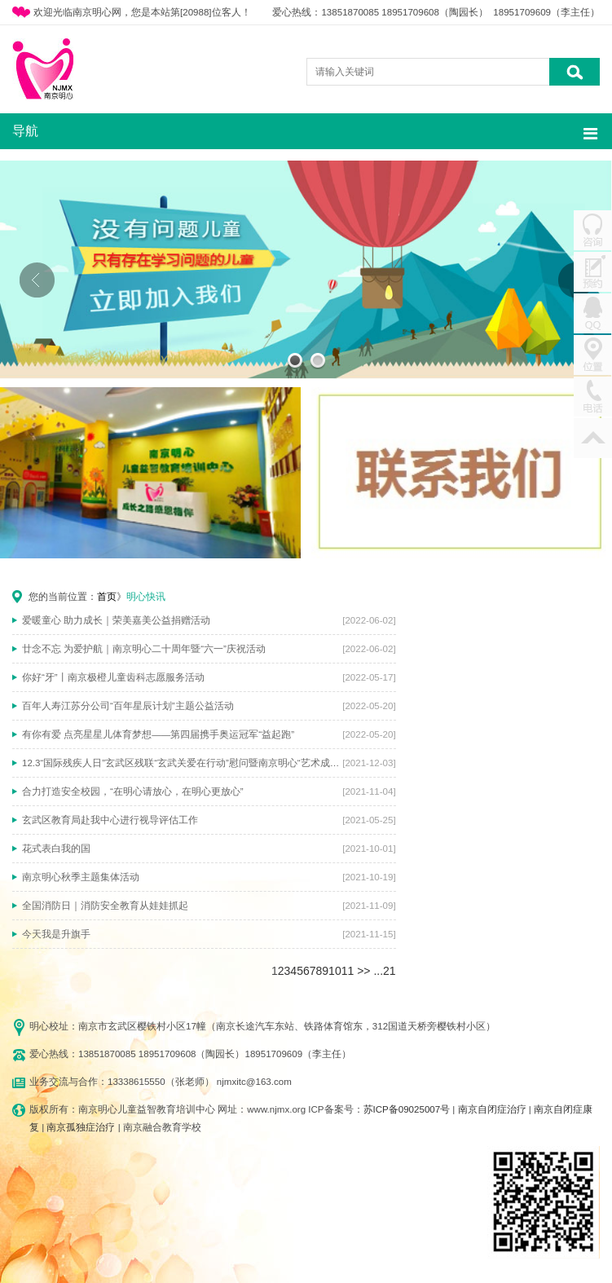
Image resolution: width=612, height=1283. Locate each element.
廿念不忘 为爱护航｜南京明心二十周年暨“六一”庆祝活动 (144, 649)
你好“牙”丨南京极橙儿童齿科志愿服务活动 (113, 677)
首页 (107, 597)
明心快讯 (145, 597)
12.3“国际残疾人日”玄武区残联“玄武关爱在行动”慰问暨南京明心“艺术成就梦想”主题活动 (182, 763)
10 (334, 970)
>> (363, 970)
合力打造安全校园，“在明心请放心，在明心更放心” (133, 791)
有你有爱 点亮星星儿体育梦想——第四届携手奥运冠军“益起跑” (158, 734)
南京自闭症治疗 (492, 1109)
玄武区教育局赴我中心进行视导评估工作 (110, 820)
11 (347, 970)
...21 (384, 970)
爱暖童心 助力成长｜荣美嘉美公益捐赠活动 (116, 620)
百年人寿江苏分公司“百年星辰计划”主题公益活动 (128, 706)
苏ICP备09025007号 (407, 1109)
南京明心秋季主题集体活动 (80, 877)
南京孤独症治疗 (80, 1127)
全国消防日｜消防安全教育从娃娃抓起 (105, 905)
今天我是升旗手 (56, 934)
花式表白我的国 (56, 848)
